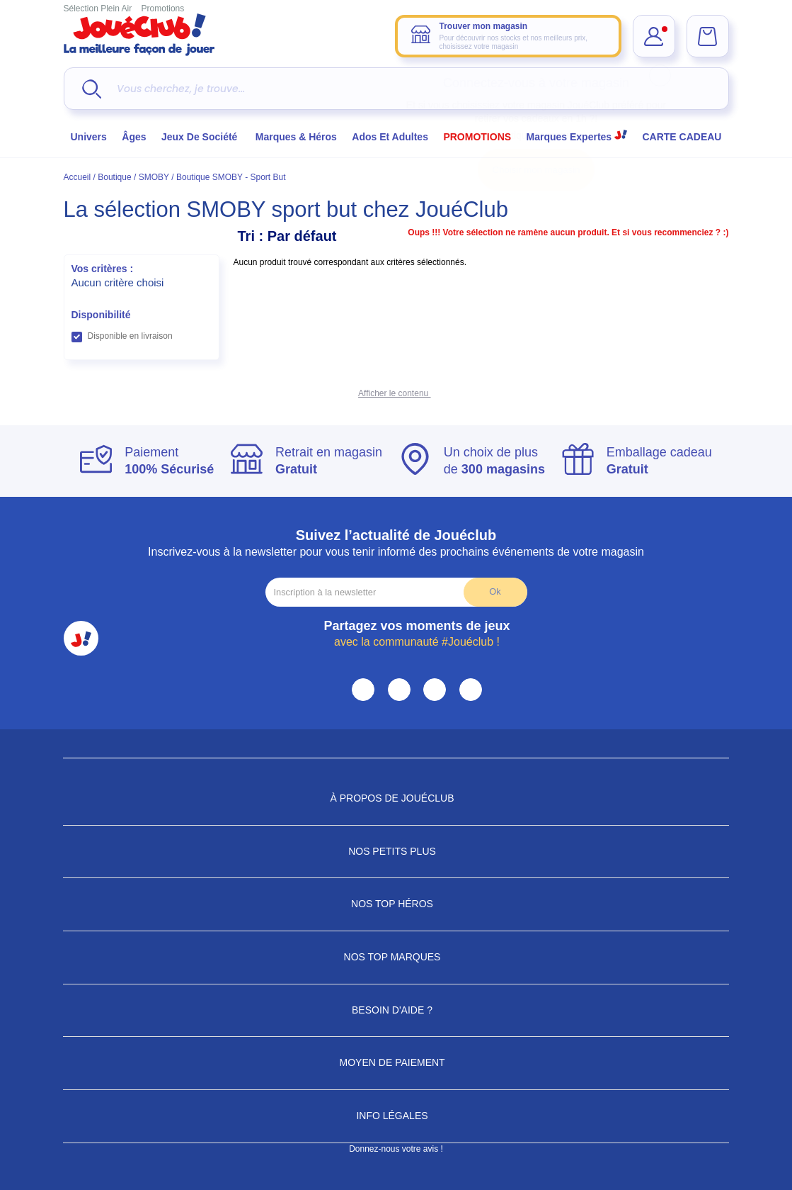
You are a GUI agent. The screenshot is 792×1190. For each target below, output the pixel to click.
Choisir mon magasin (536, 169)
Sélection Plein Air (98, 8)
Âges (134, 136)
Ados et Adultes (390, 136)
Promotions (163, 8)
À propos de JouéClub (395, 798)
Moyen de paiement (396, 1062)
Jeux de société (200, 136)
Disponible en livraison (130, 336)
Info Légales (395, 1115)
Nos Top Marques (396, 956)
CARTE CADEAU (681, 136)
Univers (89, 136)
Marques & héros (296, 136)
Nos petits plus (396, 851)
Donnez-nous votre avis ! (396, 1149)
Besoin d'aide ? (396, 1010)
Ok (494, 591)
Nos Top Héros (396, 903)
